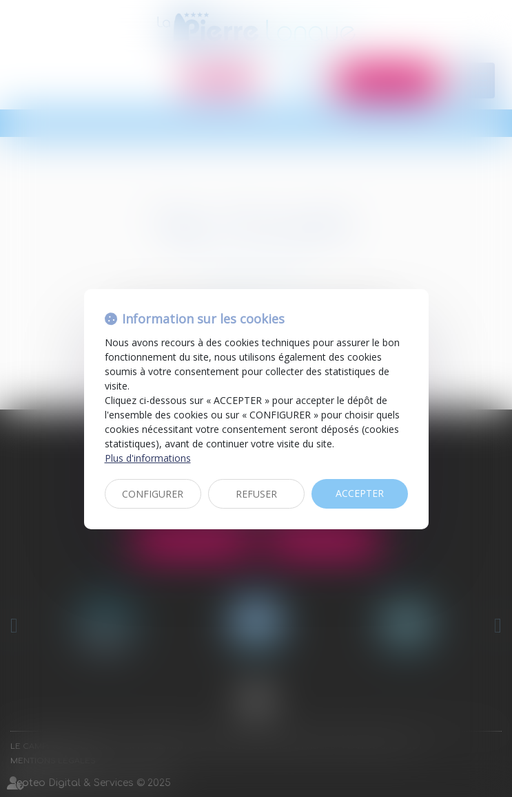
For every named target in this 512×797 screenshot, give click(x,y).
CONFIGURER (152, 493)
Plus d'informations (148, 458)
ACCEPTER (360, 493)
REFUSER (256, 493)
